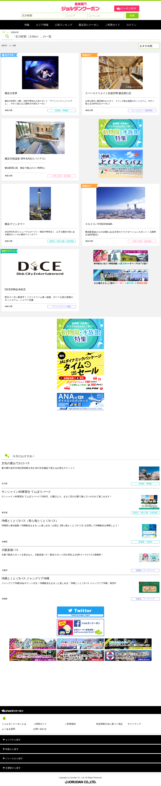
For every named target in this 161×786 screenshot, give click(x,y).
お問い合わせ (40, 729)
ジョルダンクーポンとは (14, 724)
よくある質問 (8, 729)
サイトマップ (134, 724)
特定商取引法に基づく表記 (109, 724)
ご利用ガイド (40, 724)
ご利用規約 (70, 724)
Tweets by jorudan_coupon (80, 615)
